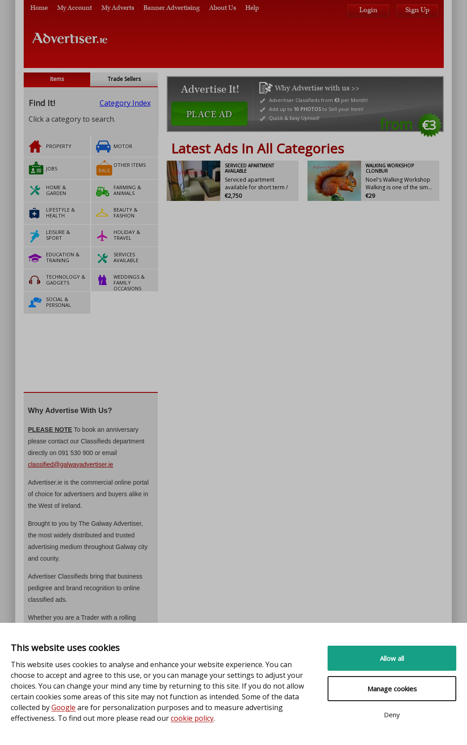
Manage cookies (392, 688)
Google (63, 707)
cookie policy (192, 718)
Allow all (392, 658)
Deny (392, 714)
